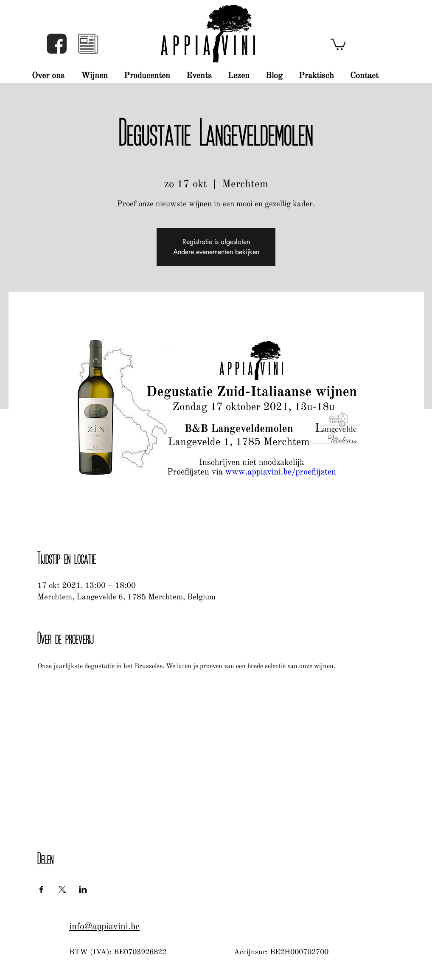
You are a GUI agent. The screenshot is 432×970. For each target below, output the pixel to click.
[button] (88, 43)
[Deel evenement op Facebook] (41, 889)
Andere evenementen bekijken (216, 251)
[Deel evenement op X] (62, 889)
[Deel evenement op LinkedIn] (83, 889)
